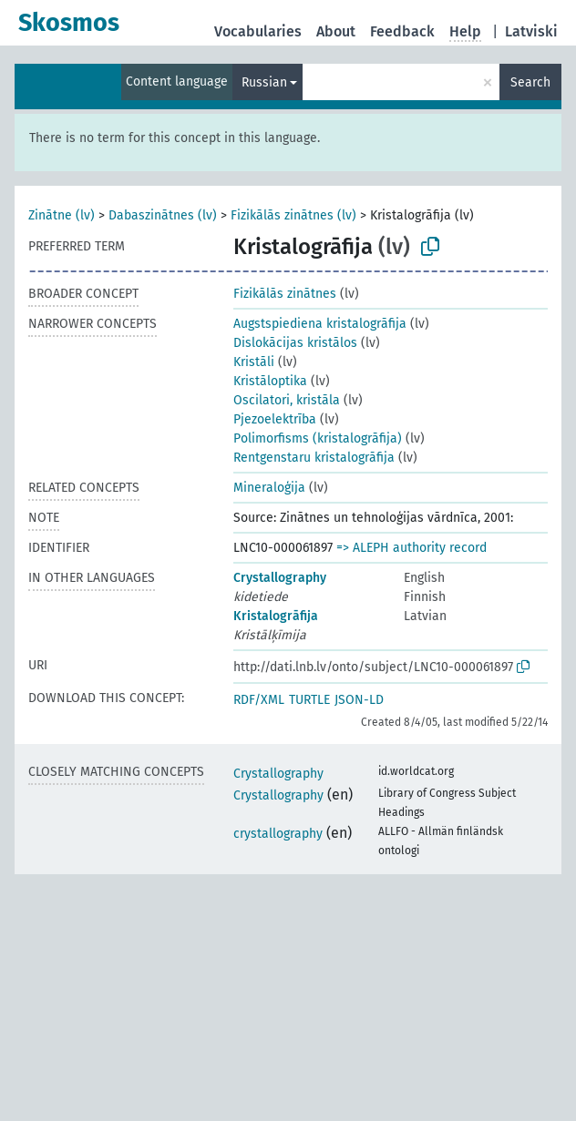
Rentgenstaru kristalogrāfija (314, 457)
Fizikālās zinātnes (284, 293)
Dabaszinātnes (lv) (162, 215)
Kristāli (253, 362)
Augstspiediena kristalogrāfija (319, 323)
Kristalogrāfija (275, 616)
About (335, 31)
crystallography (278, 833)
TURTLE (309, 700)
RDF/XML (258, 700)
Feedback (402, 31)
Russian (264, 82)
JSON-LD (359, 700)
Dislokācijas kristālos (295, 343)
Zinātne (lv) (61, 215)
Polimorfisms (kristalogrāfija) (317, 438)
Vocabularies (258, 31)
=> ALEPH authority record (411, 547)
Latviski (531, 31)
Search (530, 82)
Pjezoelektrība (274, 419)
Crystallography (279, 578)
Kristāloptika (270, 381)
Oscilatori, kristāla (286, 400)
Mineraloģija (269, 487)
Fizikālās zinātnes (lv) (293, 215)
